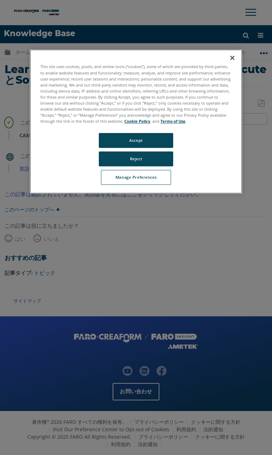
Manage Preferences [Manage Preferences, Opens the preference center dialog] (136, 177)
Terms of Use (173, 121)
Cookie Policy (137, 121)
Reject (136, 158)
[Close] (232, 58)
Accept (135, 140)
